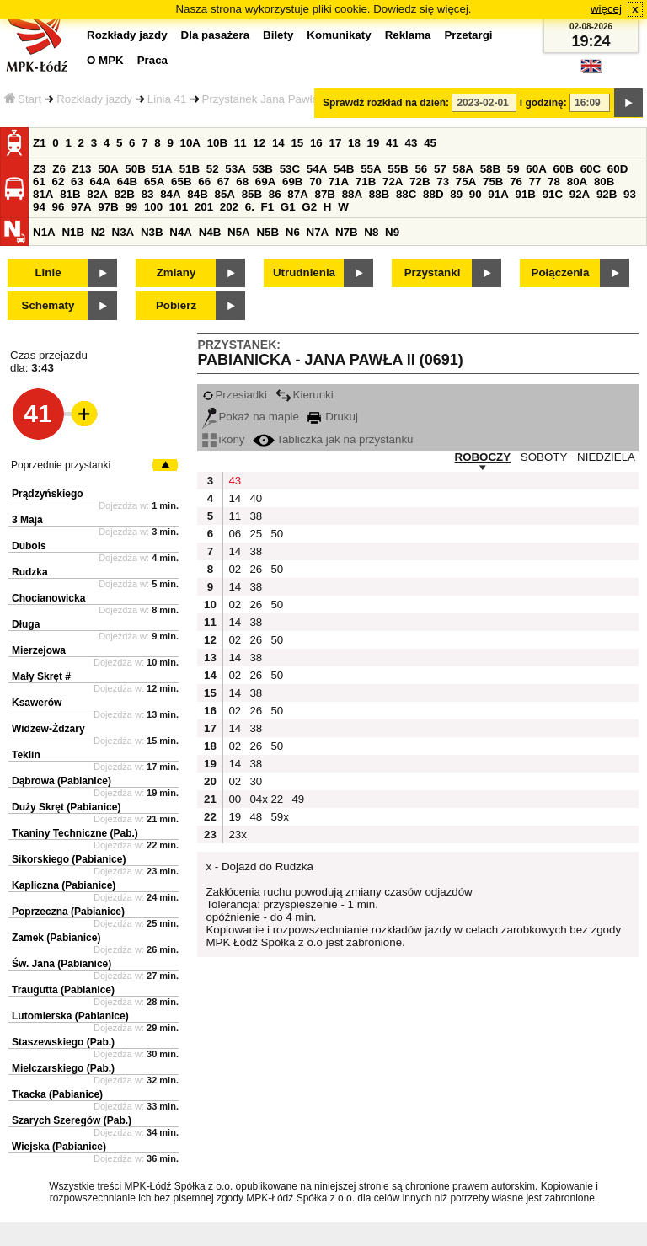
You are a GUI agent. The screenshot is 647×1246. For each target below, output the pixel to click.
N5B (267, 232)
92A (579, 194)
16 (316, 142)
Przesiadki (234, 394)
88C (406, 194)
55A (371, 169)
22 (276, 799)
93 (629, 194)
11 (240, 142)
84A (170, 194)
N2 (98, 232)
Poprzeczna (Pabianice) (68, 911)
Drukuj (332, 416)
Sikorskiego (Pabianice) (69, 859)
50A (108, 169)
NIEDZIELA (606, 457)
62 (58, 181)
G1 (288, 207)
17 (335, 142)
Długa (26, 624)
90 (475, 194)
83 (148, 194)
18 (354, 142)
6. (249, 207)
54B (344, 169)
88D (433, 194)
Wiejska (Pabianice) (59, 1146)
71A (339, 181)
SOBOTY (544, 457)
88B (379, 194)
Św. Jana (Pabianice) (61, 964)
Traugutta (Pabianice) (63, 990)
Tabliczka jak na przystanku (333, 439)
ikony (223, 439)
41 (392, 142)
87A (297, 194)
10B (217, 142)
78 (554, 181)
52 (212, 169)
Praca (152, 60)
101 (178, 207)
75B (493, 181)
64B (127, 181)
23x (236, 834)
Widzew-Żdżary (48, 729)
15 (297, 142)
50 (276, 533)
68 (242, 181)
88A (352, 194)
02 (234, 569)
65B (181, 181)
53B (263, 169)
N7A (318, 232)
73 (442, 181)
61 (39, 181)
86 (275, 194)
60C (590, 169)
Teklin (26, 755)
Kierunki (304, 394)
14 (278, 142)
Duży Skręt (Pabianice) (66, 807)
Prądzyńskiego (47, 494)
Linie (48, 272)
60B (563, 169)
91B (525, 194)
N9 (392, 232)
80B (604, 181)
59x (278, 816)
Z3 (39, 169)
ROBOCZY (483, 457)
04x (257, 799)
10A (190, 142)
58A (463, 169)
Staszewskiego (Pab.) (63, 1042)
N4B (210, 232)
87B (324, 194)
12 (259, 142)
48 (255, 816)
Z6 (59, 169)
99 (131, 207)
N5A (238, 232)
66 (204, 181)
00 (234, 799)
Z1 (39, 142)
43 (411, 142)
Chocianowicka (48, 598)
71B (366, 181)
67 (223, 181)
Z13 (82, 169)
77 (535, 181)
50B (135, 169)
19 (373, 142)
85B (252, 194)
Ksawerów (36, 703)
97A (81, 207)
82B (124, 194)
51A (162, 169)
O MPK (105, 60)
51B (189, 169)
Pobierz (176, 305)
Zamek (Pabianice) (56, 938)
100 (153, 207)
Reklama (408, 35)
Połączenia (561, 272)
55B (398, 169)
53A (235, 169)
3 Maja (27, 520)
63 (77, 181)
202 (229, 207)
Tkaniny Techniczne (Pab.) (75, 833)
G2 (309, 207)
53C (290, 169)
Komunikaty (339, 35)
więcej (606, 9)
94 (39, 207)
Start (22, 99)
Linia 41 (167, 99)
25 (255, 533)
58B (490, 169)
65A (154, 181)
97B (108, 207)
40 (255, 498)
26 (255, 569)
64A (100, 181)
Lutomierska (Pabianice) (70, 1016)
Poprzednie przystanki (60, 465)
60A (536, 169)
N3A (123, 232)
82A (97, 194)
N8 (371, 232)
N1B (72, 232)
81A (43, 194)
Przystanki (432, 272)
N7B (346, 232)
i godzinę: (543, 103)
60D (617, 169)
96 (58, 207)
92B (606, 194)
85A (224, 194)
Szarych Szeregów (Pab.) (71, 1120)
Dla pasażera (215, 35)
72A (392, 181)
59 (513, 169)
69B (292, 181)
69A (265, 181)
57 (440, 169)
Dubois (29, 546)
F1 (268, 207)
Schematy (48, 305)
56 (420, 169)
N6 (293, 232)
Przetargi (468, 35)
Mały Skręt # (41, 676)
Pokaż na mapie (250, 416)
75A (466, 181)
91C (553, 194)
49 (297, 799)
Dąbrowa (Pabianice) (61, 781)
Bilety (278, 35)
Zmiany (176, 272)
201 (204, 207)
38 (255, 516)
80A (577, 181)
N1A (44, 232)
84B (197, 194)
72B (419, 181)
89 (456, 194)
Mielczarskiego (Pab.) (63, 1068)
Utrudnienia (304, 272)
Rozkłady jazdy (94, 99)
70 (315, 181)
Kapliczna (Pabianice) (63, 885)
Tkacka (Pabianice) (57, 1094)
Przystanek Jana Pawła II (265, 99)
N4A (180, 232)
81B (70, 194)
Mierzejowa (39, 650)
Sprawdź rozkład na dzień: (386, 103)
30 (255, 781)
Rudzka (30, 572)
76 (516, 181)
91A (498, 194)
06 (234, 533)
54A (317, 169)
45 (430, 142)
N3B (152, 232)
